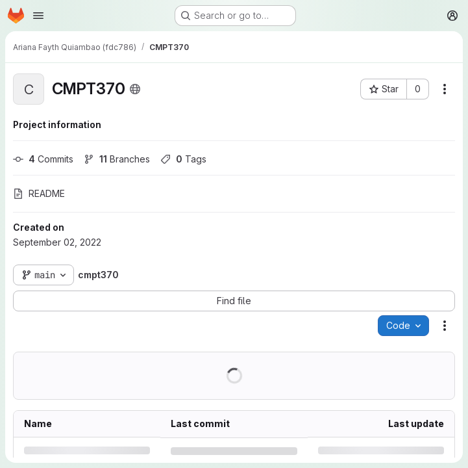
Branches (117, 158)
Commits (43, 158)
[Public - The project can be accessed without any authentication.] (135, 89)
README (39, 193)
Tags (183, 158)
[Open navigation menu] (38, 15)
